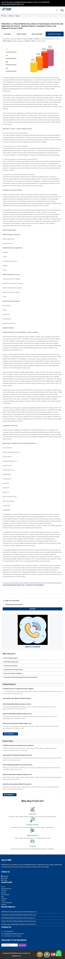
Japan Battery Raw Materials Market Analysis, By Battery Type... (19, 915)
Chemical (11, 16)
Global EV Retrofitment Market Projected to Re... (18, 774)
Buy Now (32, 609)
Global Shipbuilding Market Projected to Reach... (18, 765)
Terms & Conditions (6, 902)
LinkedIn (4, 878)
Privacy (3, 900)
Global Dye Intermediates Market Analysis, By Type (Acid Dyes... (19, 924)
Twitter (4, 880)
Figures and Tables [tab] (37, 34)
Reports (17, 16)
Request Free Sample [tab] (54, 34)
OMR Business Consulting (20, 953)
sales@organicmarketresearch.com (12, 4)
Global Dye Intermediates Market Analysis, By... (17, 723)
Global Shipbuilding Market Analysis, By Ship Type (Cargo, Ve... (18, 918)
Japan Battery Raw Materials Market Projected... (18, 755)
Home (3, 16)
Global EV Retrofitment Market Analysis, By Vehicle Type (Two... (19, 921)
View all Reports (10, 734)
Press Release (5, 894)
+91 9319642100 (43, 2)
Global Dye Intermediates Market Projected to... (17, 784)
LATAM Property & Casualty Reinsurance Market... (18, 688)
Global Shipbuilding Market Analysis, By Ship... (17, 704)
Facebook (4, 876)
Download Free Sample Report (35, 585)
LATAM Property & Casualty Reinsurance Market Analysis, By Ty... (19, 911)
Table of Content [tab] (21, 34)
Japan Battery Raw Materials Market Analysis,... (17, 698)
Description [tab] (7, 34)
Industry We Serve (6, 888)
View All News (9, 794)
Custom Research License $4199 (13, 604)
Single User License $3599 (12, 600)
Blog (2, 896)
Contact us (4, 898)
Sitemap (3, 904)
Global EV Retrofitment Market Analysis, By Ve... (18, 714)
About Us (3, 890)
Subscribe (22, 945)
